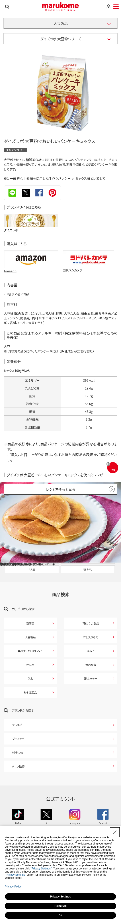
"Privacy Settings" (41, 868)
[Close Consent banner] (115, 832)
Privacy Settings (60, 896)
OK (61, 915)
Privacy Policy (13, 886)
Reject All (60, 906)
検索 (7, 6)
